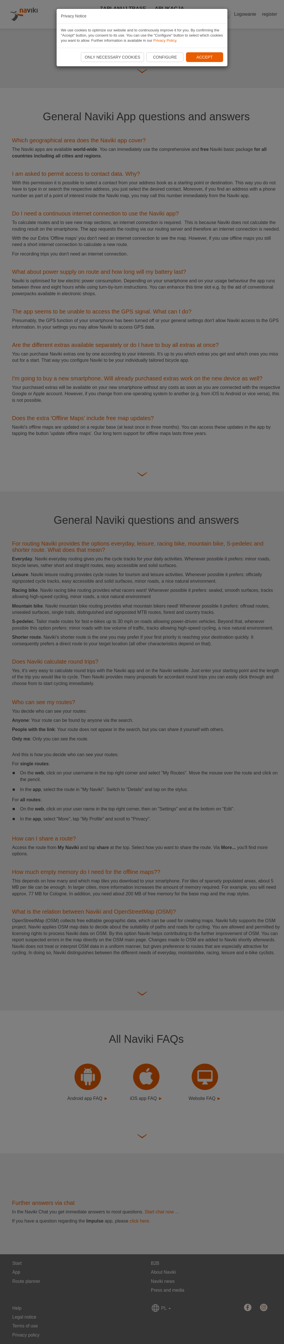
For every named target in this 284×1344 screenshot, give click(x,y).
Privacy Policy (164, 40)
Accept (205, 57)
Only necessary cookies (112, 57)
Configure (165, 57)
